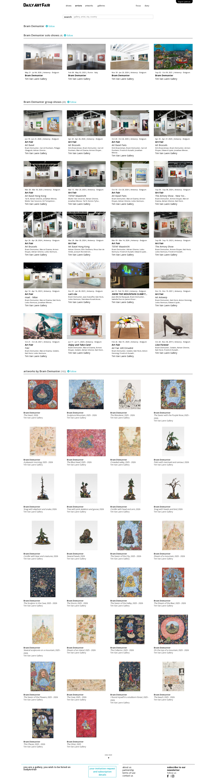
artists (78, 5)
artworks (89, 5)
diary (147, 5)
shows (68, 5)
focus (138, 5)
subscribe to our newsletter (176, 769)
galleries (101, 5)
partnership (128, 770)
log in (184, 1)
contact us (127, 775)
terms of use (128, 772)
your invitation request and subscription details (102, 771)
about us (126, 767)
